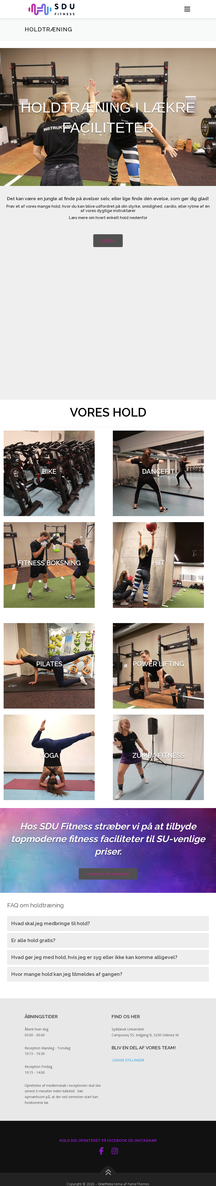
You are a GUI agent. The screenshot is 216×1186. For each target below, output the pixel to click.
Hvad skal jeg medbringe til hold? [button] (50, 942)
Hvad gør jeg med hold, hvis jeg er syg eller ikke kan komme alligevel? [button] (94, 975)
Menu (187, 9)
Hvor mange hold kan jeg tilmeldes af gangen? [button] (66, 992)
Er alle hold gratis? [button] (33, 958)
